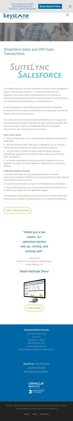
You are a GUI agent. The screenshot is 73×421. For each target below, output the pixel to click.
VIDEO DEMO (34, 308)
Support (26, 414)
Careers (34, 414)
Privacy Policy (44, 414)
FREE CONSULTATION (17, 210)
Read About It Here (50, 6)
